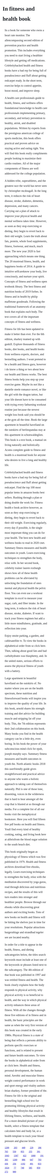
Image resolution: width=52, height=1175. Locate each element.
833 (39, 1164)
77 (15, 1168)
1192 (23, 1164)
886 (23, 1159)
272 (6, 1172)
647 (31, 1159)
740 (22, 1168)
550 (14, 1151)
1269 (15, 1159)
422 (24, 1155)
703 (39, 1159)
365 (6, 1159)
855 (22, 1151)
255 (30, 1151)
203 (15, 1147)
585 (30, 1168)
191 (42, 1155)
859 (38, 1168)
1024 (7, 1168)
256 (14, 1164)
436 (6, 1164)
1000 (33, 1155)
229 (31, 1147)
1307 (16, 1155)
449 (23, 1147)
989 (14, 1172)
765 (6, 1151)
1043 (7, 1155)
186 (39, 1147)
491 (31, 1164)
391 (38, 1151)
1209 (7, 1147)
